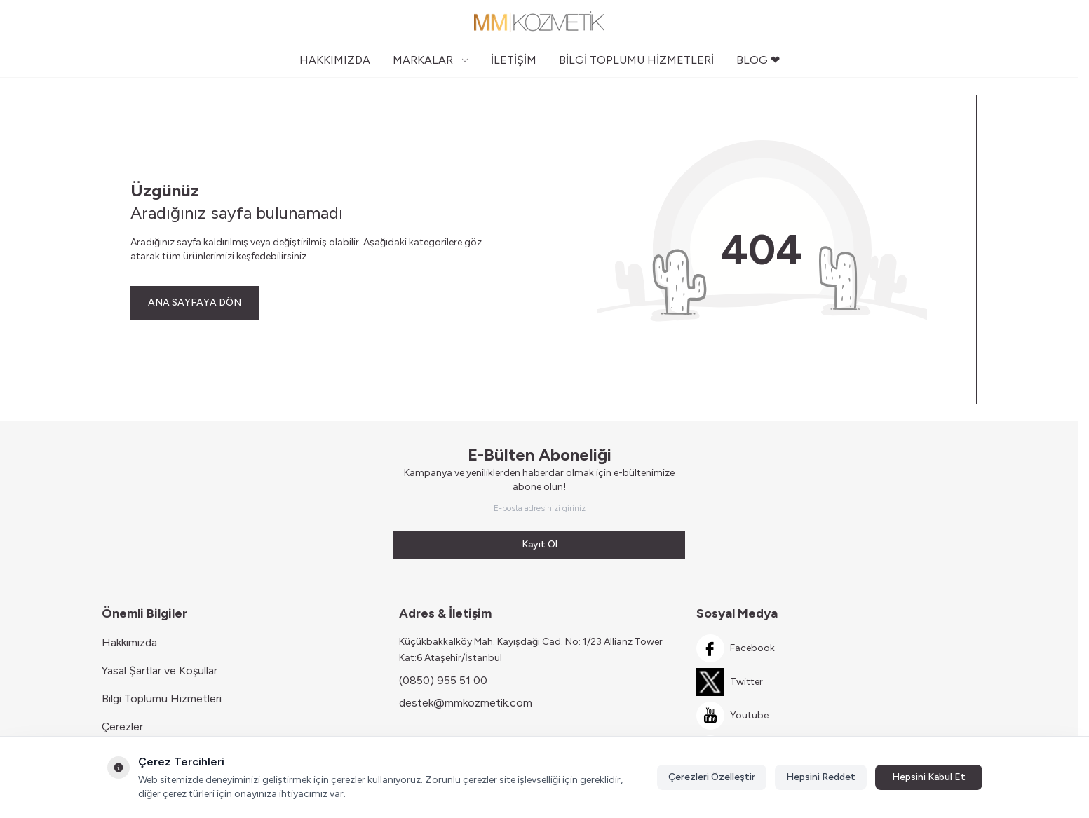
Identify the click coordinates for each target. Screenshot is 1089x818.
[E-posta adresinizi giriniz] (539, 508)
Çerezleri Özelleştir (711, 777)
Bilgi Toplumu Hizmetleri (162, 698)
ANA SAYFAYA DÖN (194, 302)
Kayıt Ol (539, 544)
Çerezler (122, 726)
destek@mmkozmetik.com (465, 702)
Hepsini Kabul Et (929, 777)
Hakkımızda (129, 642)
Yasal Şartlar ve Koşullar (159, 670)
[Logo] (539, 21)
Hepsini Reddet (820, 777)
